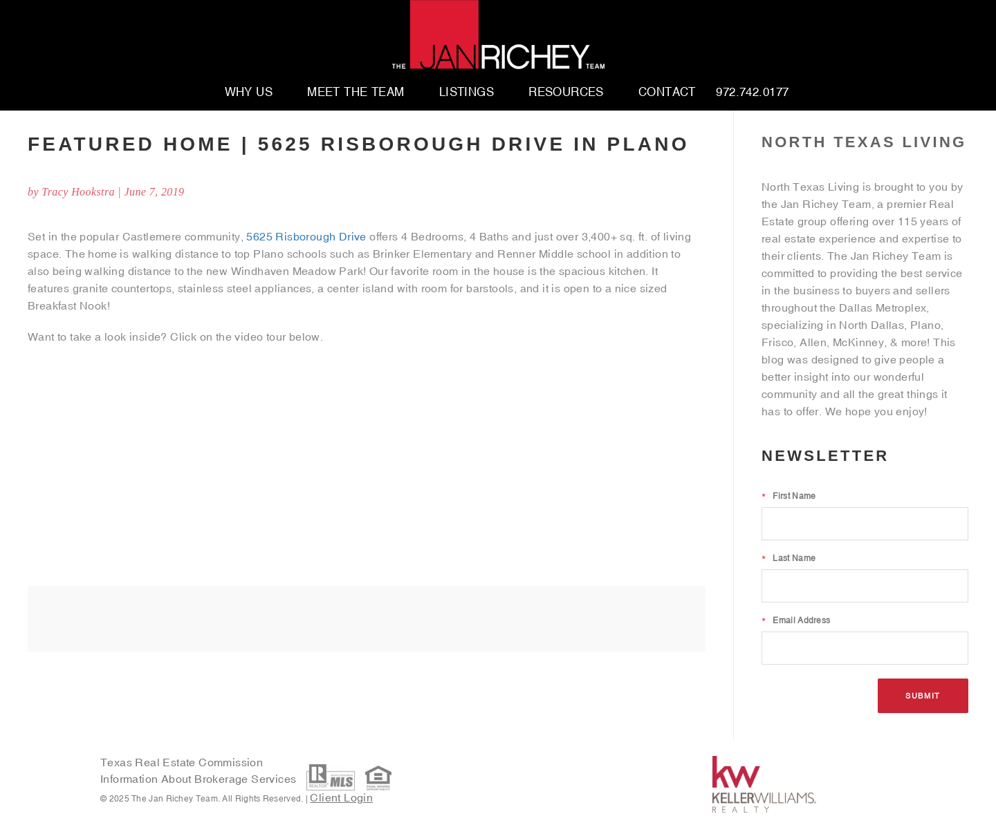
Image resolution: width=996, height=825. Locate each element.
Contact (667, 92)
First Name (788, 496)
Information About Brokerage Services (199, 779)
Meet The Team (356, 92)
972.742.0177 (752, 92)
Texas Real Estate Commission (181, 762)
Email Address (796, 620)
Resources (566, 92)
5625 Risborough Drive (306, 236)
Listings (466, 92)
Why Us (249, 92)
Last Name (788, 558)
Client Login (341, 797)
